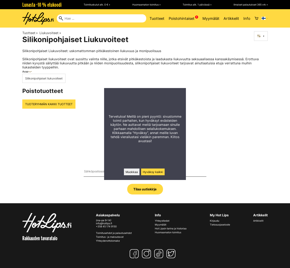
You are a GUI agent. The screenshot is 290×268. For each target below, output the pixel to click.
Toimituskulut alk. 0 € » (97, 4)
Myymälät (210, 18)
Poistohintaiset (181, 18)
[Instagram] (147, 253)
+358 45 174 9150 (106, 226)
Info (246, 18)
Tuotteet (156, 18)
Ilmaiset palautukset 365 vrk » (251, 4)
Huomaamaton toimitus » (146, 4)
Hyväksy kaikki (153, 172)
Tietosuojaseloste (220, 224)
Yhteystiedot (162, 220)
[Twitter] (171, 253)
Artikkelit (231, 18)
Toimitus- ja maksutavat (110, 236)
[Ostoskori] (256, 18)
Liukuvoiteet (50, 33)
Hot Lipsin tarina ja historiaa (171, 228)
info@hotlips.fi (104, 223)
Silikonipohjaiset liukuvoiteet (44, 78)
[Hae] (101, 18)
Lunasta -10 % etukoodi (42, 4)
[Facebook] (135, 253)
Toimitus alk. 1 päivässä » (197, 4)
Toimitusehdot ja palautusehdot (114, 232)
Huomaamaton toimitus (168, 232)
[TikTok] (159, 253)
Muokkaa (132, 172)
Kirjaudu (214, 220)
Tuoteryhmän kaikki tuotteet (49, 104)
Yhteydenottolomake (108, 240)
